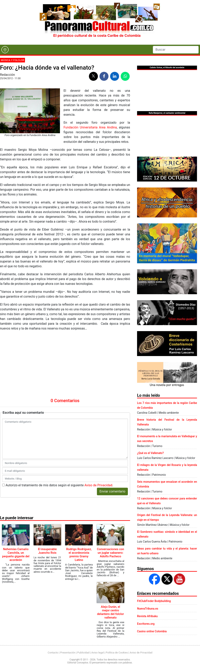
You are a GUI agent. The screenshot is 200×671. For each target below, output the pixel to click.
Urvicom (105, 667)
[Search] (176, 49)
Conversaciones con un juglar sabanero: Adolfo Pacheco (110, 501)
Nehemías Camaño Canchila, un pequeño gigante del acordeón (15, 503)
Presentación (67, 647)
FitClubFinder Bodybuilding (154, 601)
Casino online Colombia (152, 631)
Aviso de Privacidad (98, 434)
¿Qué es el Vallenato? (150, 453)
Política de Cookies (117, 647)
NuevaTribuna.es (147, 608)
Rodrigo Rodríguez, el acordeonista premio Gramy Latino (79, 503)
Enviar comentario (112, 440)
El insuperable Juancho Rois (47, 499)
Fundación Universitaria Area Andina (90, 127)
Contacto (53, 647)
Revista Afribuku (147, 616)
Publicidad (83, 647)
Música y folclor (12, 60)
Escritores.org (146, 623)
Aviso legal (97, 647)
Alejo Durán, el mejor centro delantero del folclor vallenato (110, 561)
